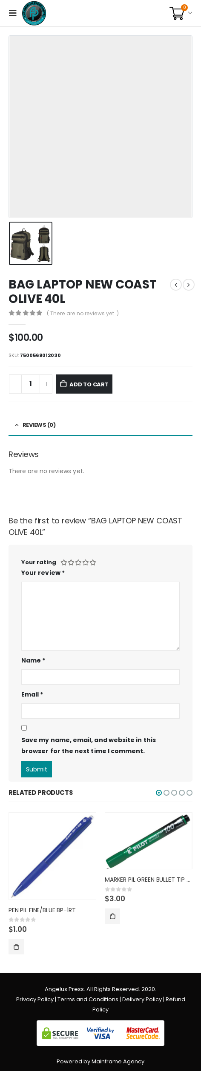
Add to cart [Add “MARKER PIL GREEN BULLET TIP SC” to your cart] (112, 916)
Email (32, 694)
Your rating (38, 562)
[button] (159, 793)
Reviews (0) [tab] (39, 425)
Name (33, 660)
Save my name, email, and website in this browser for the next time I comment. (88, 746)
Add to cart (89, 384)
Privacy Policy (35, 999)
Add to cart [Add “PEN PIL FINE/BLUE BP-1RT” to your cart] (16, 946)
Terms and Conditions (87, 999)
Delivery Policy (142, 999)
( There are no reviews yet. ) (83, 313)
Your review (43, 572)
